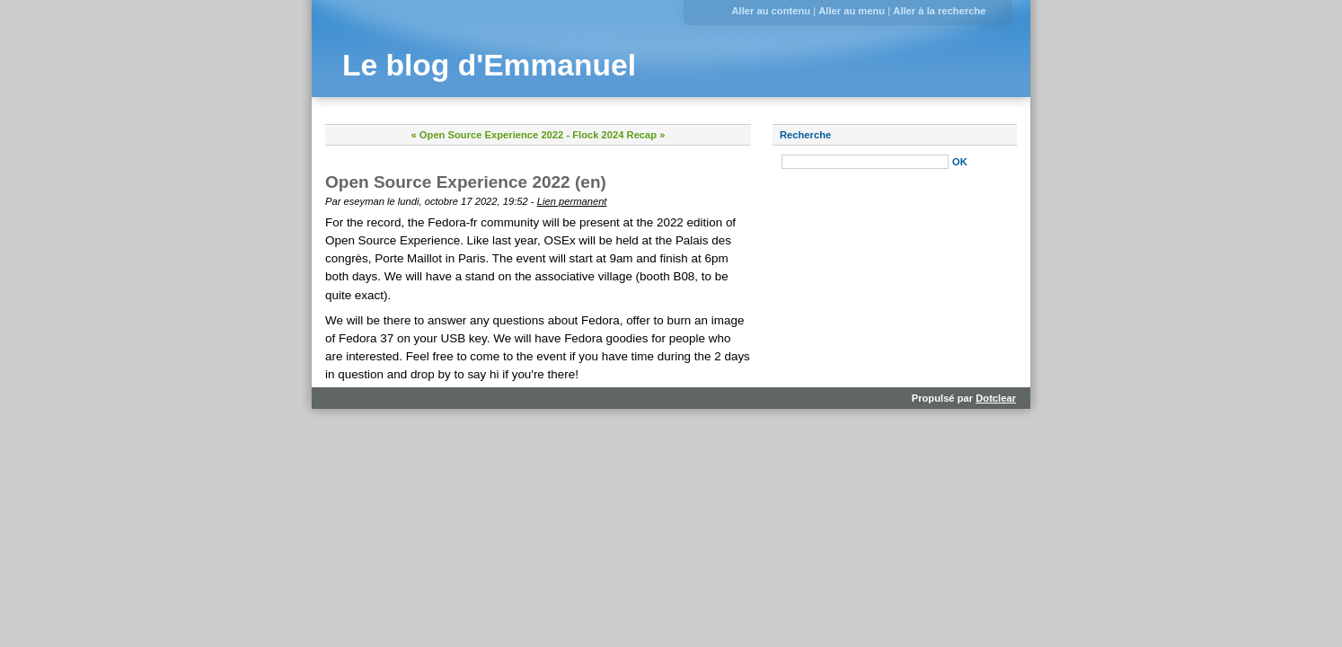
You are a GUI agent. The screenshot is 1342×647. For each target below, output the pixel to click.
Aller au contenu (770, 10)
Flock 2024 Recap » (618, 134)
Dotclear (996, 398)
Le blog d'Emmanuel (489, 65)
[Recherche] (865, 162)
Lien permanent (572, 201)
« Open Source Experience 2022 (487, 134)
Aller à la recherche (939, 10)
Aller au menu (851, 10)
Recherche (805, 134)
